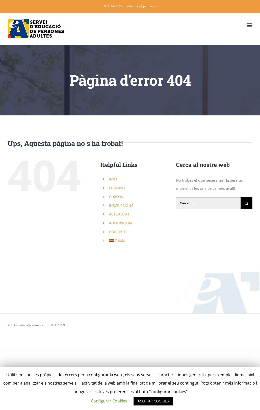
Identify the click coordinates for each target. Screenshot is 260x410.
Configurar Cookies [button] (109, 401)
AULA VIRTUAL (121, 222)
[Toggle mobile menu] (249, 25)
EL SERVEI (117, 187)
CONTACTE (118, 231)
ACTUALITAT (119, 214)
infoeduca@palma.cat (29, 325)
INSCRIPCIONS (121, 205)
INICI (113, 179)
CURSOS (116, 196)
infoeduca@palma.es (141, 6)
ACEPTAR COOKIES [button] (153, 401)
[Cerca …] (208, 203)
